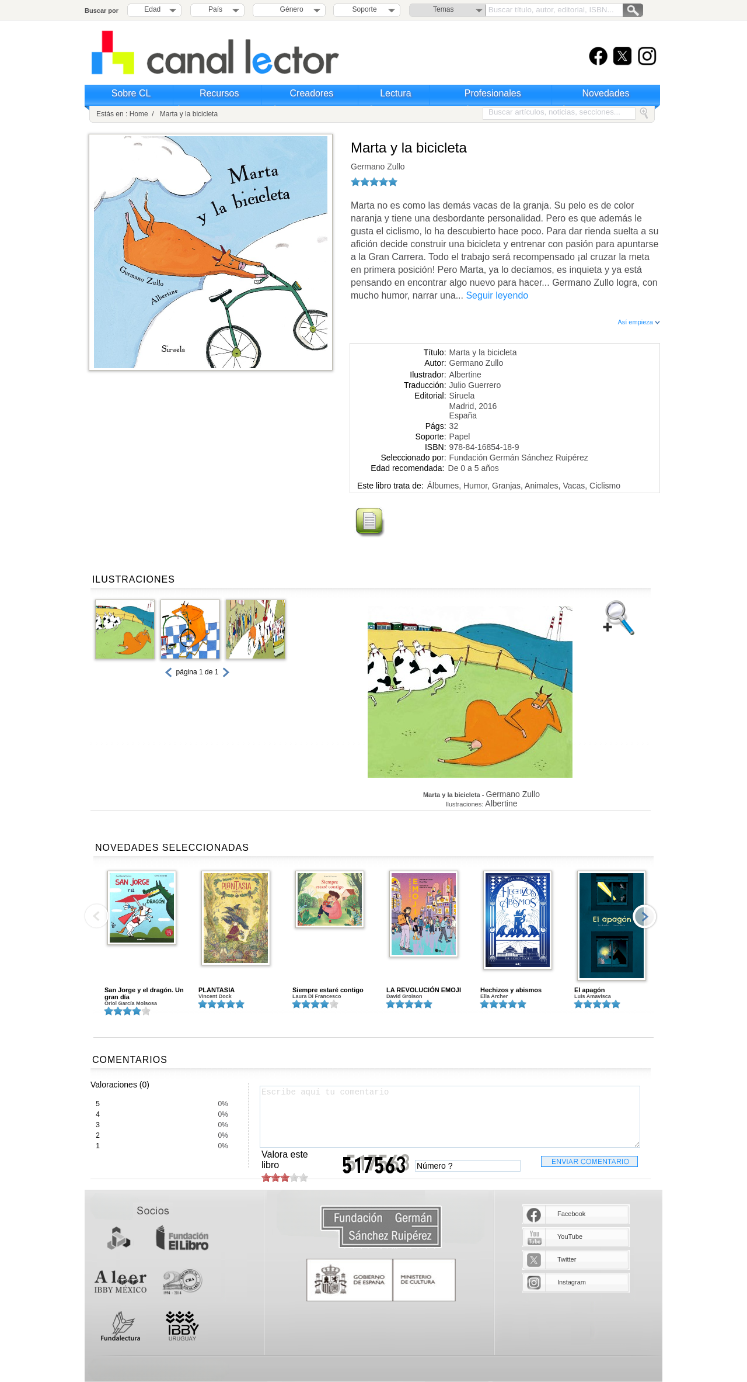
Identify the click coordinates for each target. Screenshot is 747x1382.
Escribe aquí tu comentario (450, 1117)
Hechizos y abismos (511, 989)
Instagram (571, 1282)
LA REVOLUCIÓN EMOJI (423, 989)
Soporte (364, 9)
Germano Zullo (378, 166)
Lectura (395, 93)
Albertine (465, 374)
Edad (152, 9)
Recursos (219, 93)
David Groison (404, 996)
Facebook (571, 1213)
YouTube (569, 1236)
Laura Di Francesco (316, 996)
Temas (443, 9)
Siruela (462, 395)
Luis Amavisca (592, 996)
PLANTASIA (216, 989)
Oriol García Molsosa (130, 1003)
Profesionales (493, 93)
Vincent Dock (215, 996)
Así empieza (638, 321)
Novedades (606, 93)
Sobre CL (131, 93)
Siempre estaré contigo (328, 989)
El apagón (589, 989)
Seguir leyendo (497, 295)
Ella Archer (494, 996)
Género (289, 9)
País (215, 9)
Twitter (566, 1259)
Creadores (312, 93)
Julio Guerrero (475, 385)
